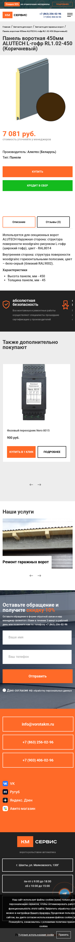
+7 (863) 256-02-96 (50, 13)
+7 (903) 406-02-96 (52, 17)
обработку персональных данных (52, 690)
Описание (18, 221)
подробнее (51, 451)
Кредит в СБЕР (37, 185)
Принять (64, 934)
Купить (37, 171)
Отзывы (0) (53, 221)
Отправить (38, 676)
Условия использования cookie (36, 934)
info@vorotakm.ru (38, 724)
